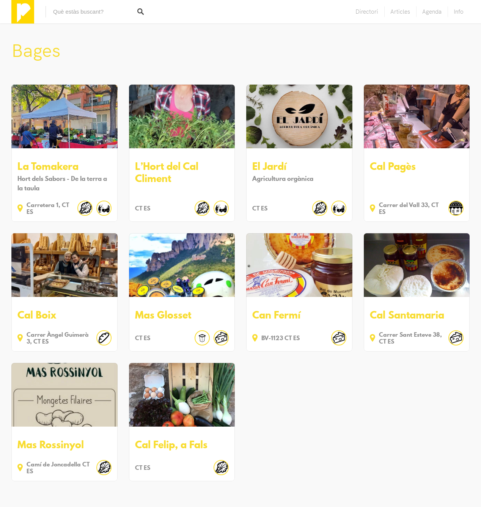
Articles (400, 11)
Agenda (432, 11)
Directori (366, 11)
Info (459, 11)
